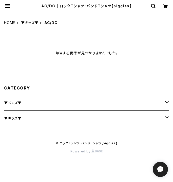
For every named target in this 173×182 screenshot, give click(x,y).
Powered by (86, 151)
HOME (9, 22)
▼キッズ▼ (30, 22)
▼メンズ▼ (13, 103)
